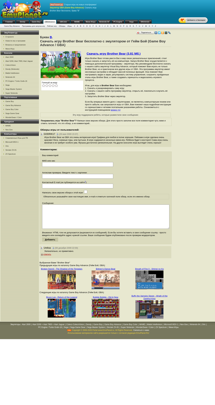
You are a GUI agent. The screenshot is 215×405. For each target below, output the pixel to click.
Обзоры (62, 26)
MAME (77, 22)
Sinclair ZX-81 (10, 150)
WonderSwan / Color (13, 117)
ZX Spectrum (10, 154)
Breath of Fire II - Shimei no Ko (149, 273)
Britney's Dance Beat (105, 273)
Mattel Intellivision (12, 73)
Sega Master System (13, 89)
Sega (131, 22)
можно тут (116, 110)
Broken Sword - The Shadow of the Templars (61, 273)
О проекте (9, 37)
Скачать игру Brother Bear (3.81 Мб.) (114, 53)
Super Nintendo (11, 93)
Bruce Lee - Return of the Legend (61, 302)
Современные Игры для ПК (16, 138)
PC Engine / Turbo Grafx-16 (16, 81)
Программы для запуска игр (33, 26)
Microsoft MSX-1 (11, 142)
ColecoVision (10, 65)
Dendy (22, 22)
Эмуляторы (15, 329)
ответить (47, 259)
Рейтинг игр (52, 26)
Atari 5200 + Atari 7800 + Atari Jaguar (48, 329)
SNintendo (145, 22)
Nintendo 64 (104, 22)
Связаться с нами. (141, 335)
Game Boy (36, 22)
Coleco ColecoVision (75, 329)
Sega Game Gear (12, 113)
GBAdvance (50, 22)
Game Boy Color (11, 109)
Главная (9, 22)
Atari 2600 (9, 57)
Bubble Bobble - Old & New (105, 302)
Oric (7, 146)
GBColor (63, 22)
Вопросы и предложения (15, 45)
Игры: (69, 26)
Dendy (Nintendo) (12, 69)
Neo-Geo (9, 130)
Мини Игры (91, 22)
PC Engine (117, 22)
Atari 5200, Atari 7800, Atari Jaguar (19, 61)
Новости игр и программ (15, 41)
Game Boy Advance (12, 26)
